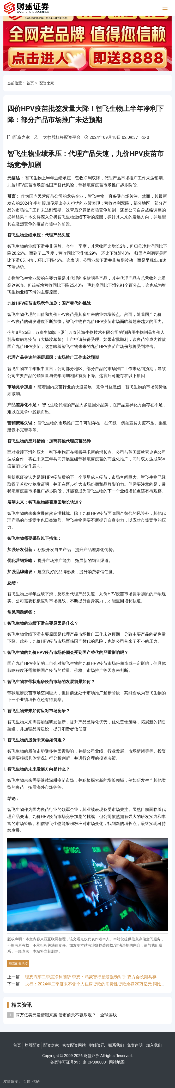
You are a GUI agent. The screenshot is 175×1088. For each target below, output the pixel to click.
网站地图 (117, 1062)
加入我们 (154, 1045)
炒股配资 (32, 1045)
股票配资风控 (18, 963)
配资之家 (46, 83)
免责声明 (135, 1045)
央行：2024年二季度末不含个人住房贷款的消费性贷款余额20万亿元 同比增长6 (98, 983)
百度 (27, 1081)
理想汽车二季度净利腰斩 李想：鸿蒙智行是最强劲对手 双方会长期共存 (90, 976)
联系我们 (116, 1045)
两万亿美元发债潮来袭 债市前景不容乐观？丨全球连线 (66, 1014)
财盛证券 (91, 1055)
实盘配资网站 (74, 1045)
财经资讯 (97, 1045)
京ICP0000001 (95, 1062)
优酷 (36, 1081)
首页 (30, 83)
